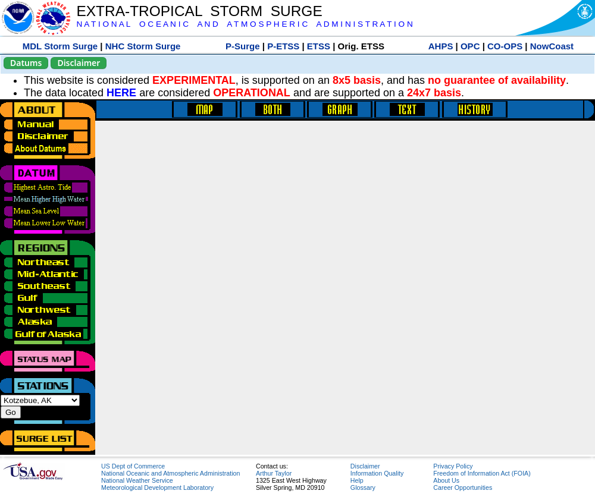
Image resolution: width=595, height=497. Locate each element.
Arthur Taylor (274, 473)
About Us (446, 480)
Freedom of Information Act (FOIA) (481, 473)
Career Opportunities (462, 487)
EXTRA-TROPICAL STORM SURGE (199, 11)
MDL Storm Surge (60, 46)
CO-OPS (504, 46)
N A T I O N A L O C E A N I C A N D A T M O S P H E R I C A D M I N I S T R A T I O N (244, 24)
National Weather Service (137, 480)
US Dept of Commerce (133, 466)
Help (357, 480)
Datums (26, 62)
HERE (121, 93)
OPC (470, 46)
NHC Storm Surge (143, 46)
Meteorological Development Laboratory (157, 487)
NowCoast (552, 46)
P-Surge (243, 46)
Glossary (362, 487)
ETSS (318, 46)
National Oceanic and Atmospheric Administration (170, 473)
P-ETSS (283, 46)
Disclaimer (78, 62)
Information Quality (376, 473)
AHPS (440, 46)
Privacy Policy (452, 466)
